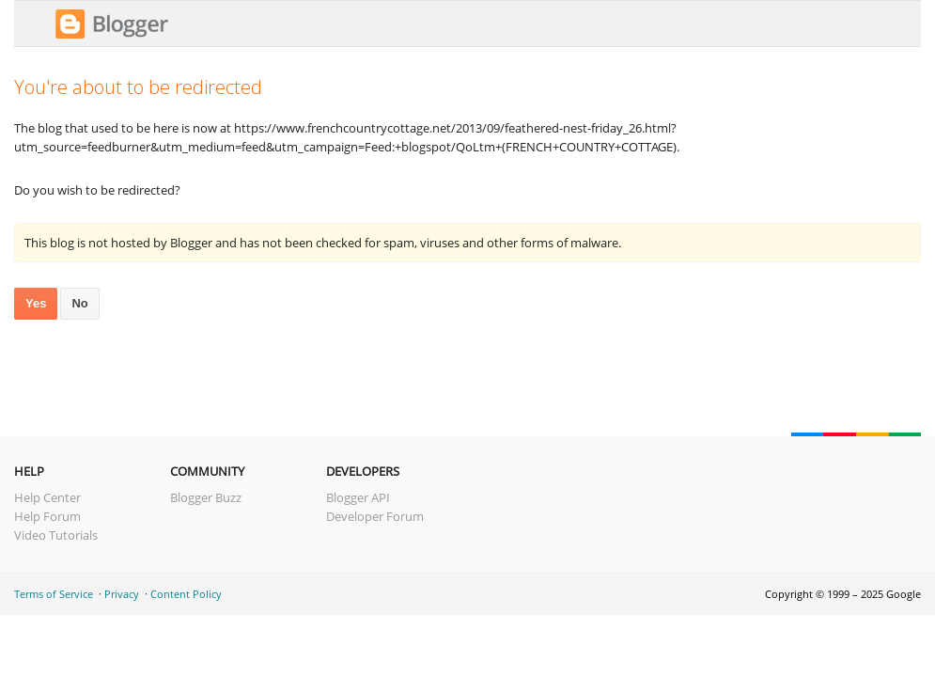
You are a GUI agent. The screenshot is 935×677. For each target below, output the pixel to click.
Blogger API (358, 497)
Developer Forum (375, 516)
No (79, 303)
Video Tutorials (56, 535)
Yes (35, 303)
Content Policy (186, 594)
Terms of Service (53, 594)
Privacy (121, 594)
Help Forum (47, 516)
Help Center (47, 497)
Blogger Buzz (206, 497)
